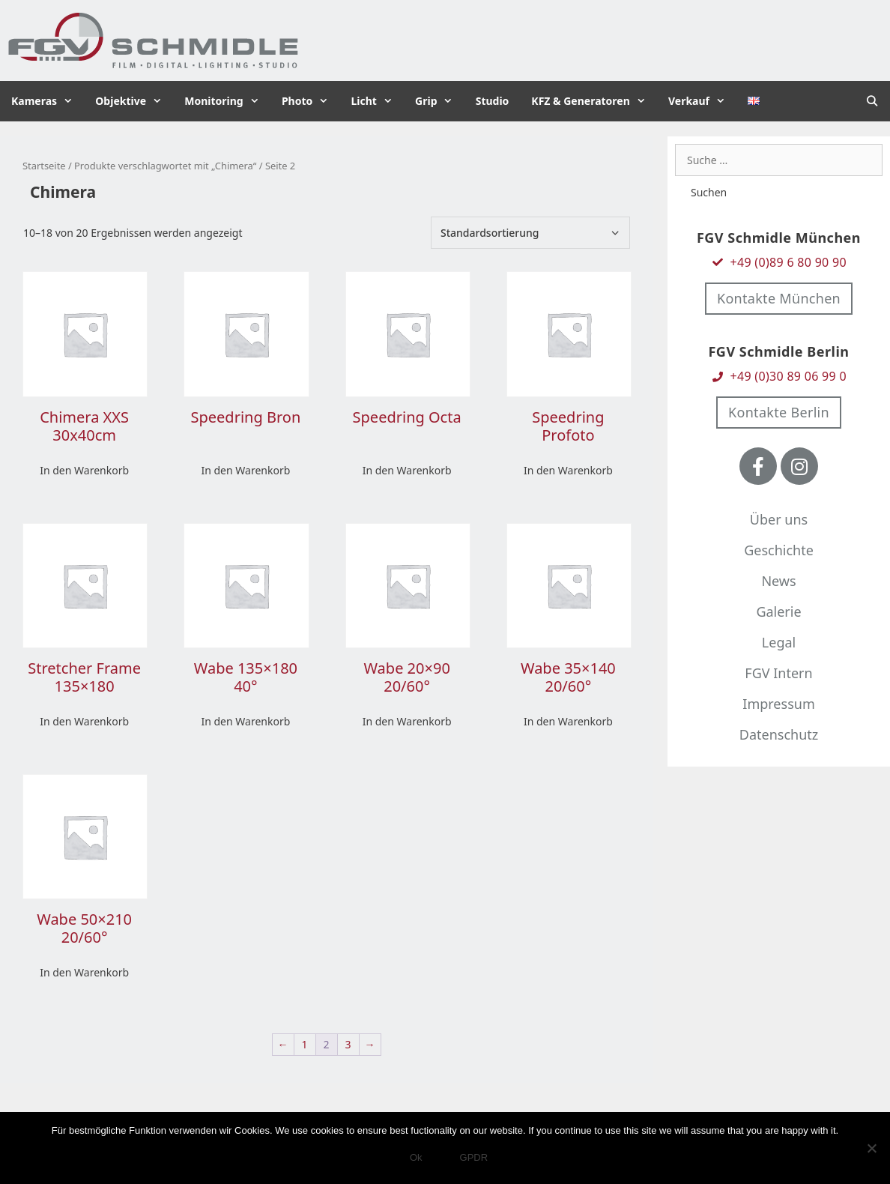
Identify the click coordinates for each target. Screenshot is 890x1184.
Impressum (778, 704)
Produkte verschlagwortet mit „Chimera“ (165, 165)
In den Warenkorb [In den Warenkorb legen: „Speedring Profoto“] (568, 470)
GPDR (474, 1157)
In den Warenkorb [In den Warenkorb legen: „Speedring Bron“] (245, 470)
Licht (377, 101)
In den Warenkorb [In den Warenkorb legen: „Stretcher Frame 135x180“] (84, 721)
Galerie (778, 611)
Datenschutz (778, 734)
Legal (779, 642)
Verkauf (702, 101)
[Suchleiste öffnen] (872, 101)
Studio (492, 101)
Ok (416, 1157)
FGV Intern (778, 673)
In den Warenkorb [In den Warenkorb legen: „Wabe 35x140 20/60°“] (568, 721)
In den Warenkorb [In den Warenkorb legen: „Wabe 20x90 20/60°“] (407, 721)
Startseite (44, 165)
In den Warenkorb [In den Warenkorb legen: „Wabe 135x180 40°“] (245, 721)
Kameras (47, 101)
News (778, 581)
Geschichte (779, 550)
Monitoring (227, 101)
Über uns (779, 519)
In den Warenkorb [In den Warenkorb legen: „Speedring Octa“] (407, 470)
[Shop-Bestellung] (530, 233)
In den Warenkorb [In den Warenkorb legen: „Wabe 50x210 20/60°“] (84, 972)
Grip (439, 101)
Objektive (134, 101)
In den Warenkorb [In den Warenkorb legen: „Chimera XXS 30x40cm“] (84, 470)
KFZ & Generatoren (594, 101)
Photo (311, 101)
